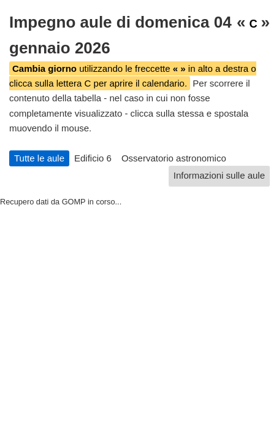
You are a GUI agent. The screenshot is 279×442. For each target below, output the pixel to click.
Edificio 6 (93, 158)
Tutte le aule (39, 158)
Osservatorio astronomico (173, 158)
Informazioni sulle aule (219, 175)
